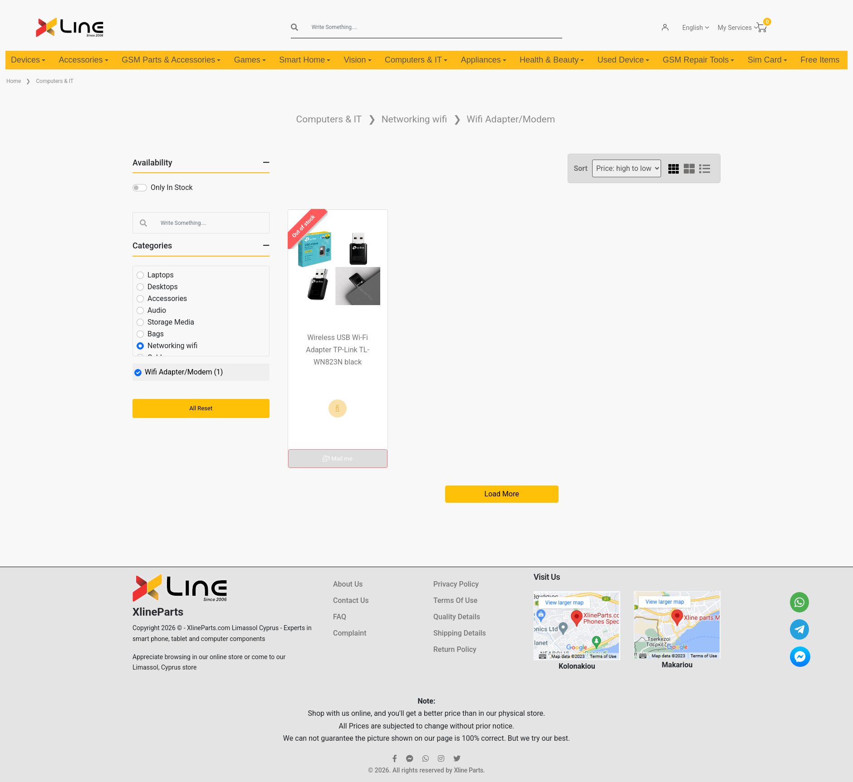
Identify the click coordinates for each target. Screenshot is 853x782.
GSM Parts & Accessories (171, 59)
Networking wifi (414, 119)
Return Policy (454, 649)
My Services (734, 27)
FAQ (339, 616)
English (692, 27)
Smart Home (304, 59)
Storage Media (170, 322)
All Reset (200, 408)
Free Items (819, 59)
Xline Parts (468, 770)
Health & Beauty (552, 59)
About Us (348, 584)
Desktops (162, 286)
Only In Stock (172, 187)
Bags (155, 334)
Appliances (483, 59)
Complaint (349, 633)
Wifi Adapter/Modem (511, 119)
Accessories (83, 59)
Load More (502, 494)
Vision (358, 59)
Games (250, 59)
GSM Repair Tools (698, 59)
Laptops (160, 275)
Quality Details (456, 616)
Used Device (623, 59)
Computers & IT (416, 59)
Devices (28, 59)
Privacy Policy (456, 584)
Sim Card (767, 59)
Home (13, 81)
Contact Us (351, 600)
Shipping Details (459, 633)
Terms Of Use (455, 600)
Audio (156, 310)
